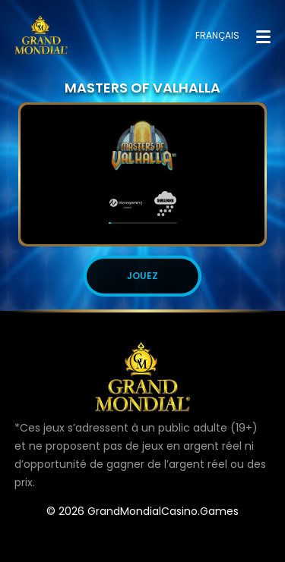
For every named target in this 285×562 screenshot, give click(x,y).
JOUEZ (142, 275)
